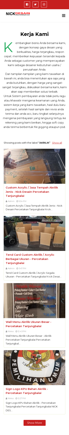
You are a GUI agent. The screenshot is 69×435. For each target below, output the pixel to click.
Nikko (11, 331)
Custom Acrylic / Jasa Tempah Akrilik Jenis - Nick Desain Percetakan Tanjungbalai (32, 192)
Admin (11, 201)
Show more (34, 423)
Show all (57, 142)
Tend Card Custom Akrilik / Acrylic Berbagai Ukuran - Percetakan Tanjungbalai (30, 259)
